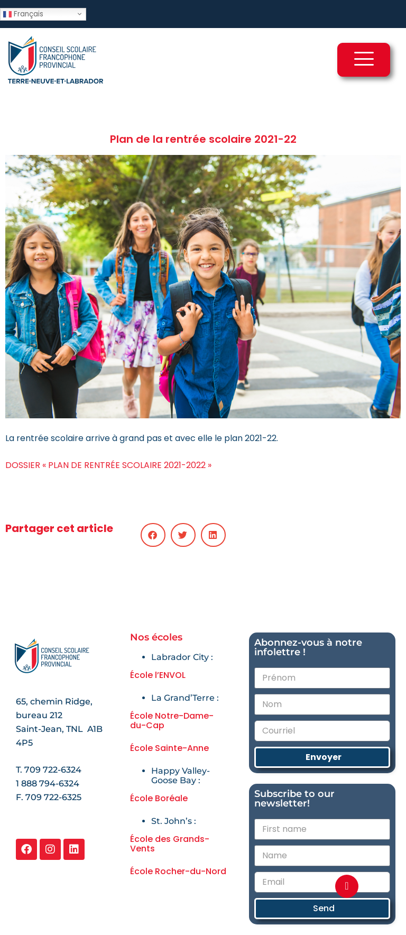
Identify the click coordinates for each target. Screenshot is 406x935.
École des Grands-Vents (169, 844)
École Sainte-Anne (169, 748)
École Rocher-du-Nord (178, 871)
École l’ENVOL (158, 675)
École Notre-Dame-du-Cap (172, 720)
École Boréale (159, 798)
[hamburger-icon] (363, 60)
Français (23, 13)
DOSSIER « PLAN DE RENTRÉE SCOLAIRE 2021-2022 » (108, 465)
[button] (153, 535)
